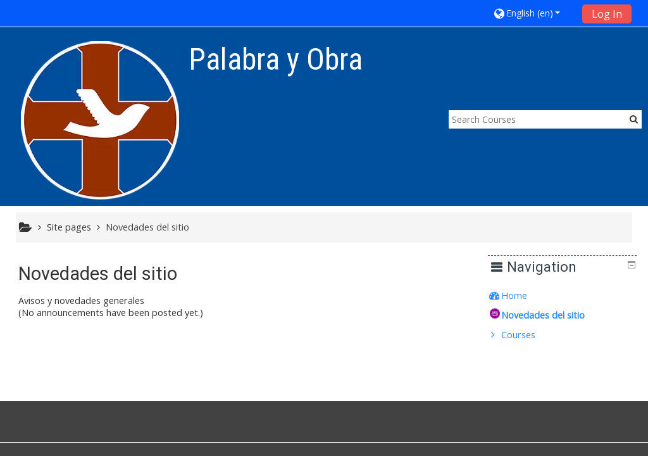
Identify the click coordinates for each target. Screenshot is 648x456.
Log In (607, 14)
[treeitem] (566, 296)
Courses (527, 335)
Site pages (69, 227)
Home (523, 295)
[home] (100, 120)
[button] (533, 13)
